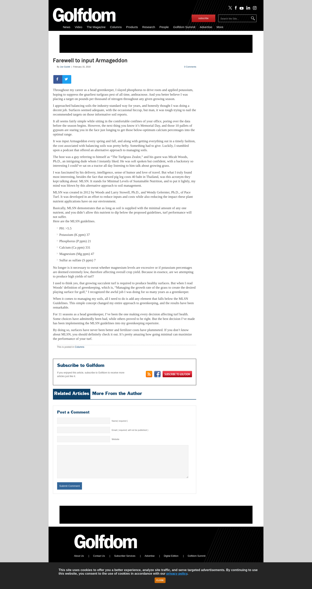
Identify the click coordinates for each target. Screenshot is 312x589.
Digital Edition (171, 562)
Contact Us (99, 562)
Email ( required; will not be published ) (130, 430)
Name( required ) (120, 421)
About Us (79, 562)
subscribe (203, 18)
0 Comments (190, 67)
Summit (184, 27)
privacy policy (176, 573)
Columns (116, 27)
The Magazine (96, 27)
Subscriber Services (125, 562)
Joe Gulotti (65, 67)
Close (160, 580)
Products (132, 27)
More (219, 27)
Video (78, 27)
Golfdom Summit (196, 562)
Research (148, 27)
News (66, 27)
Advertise (206, 27)
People (164, 27)
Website (115, 439)
